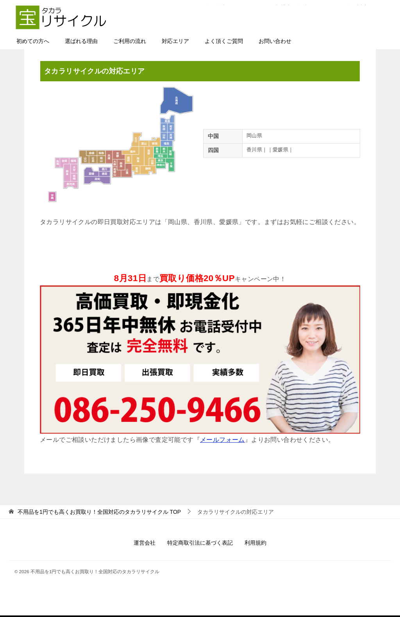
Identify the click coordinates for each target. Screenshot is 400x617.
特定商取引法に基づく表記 (200, 543)
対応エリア (175, 41)
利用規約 (255, 543)
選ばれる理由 (81, 41)
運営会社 (144, 543)
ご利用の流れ (129, 41)
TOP (99, 512)
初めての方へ (32, 41)
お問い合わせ (275, 41)
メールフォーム (222, 439)
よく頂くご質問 (224, 41)
